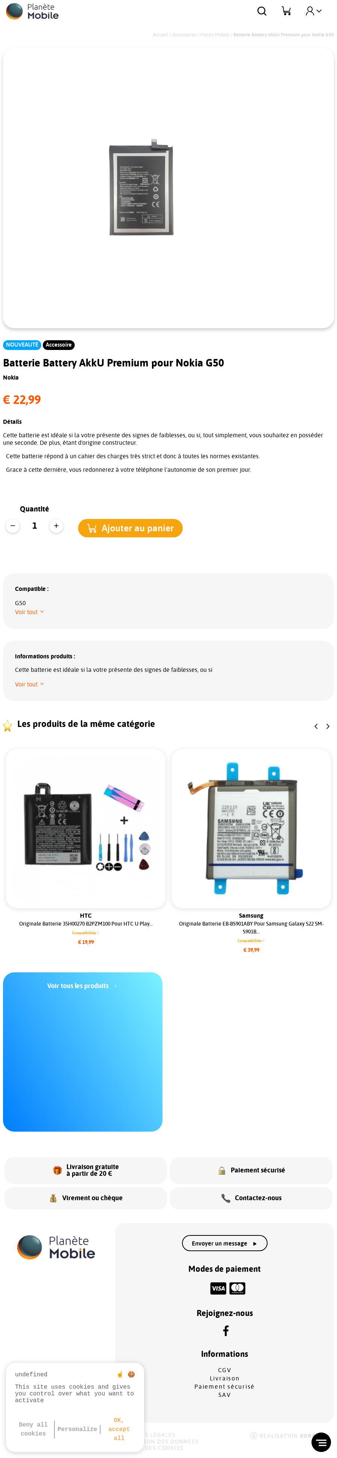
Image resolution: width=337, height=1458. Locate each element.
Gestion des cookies (150, 1448)
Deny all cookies (33, 1429)
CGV (225, 1370)
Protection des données (158, 1442)
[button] (138, 526)
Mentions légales (146, 1435)
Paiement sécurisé (224, 1387)
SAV (224, 1395)
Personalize (77, 1429)
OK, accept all (119, 1429)
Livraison (225, 1379)
